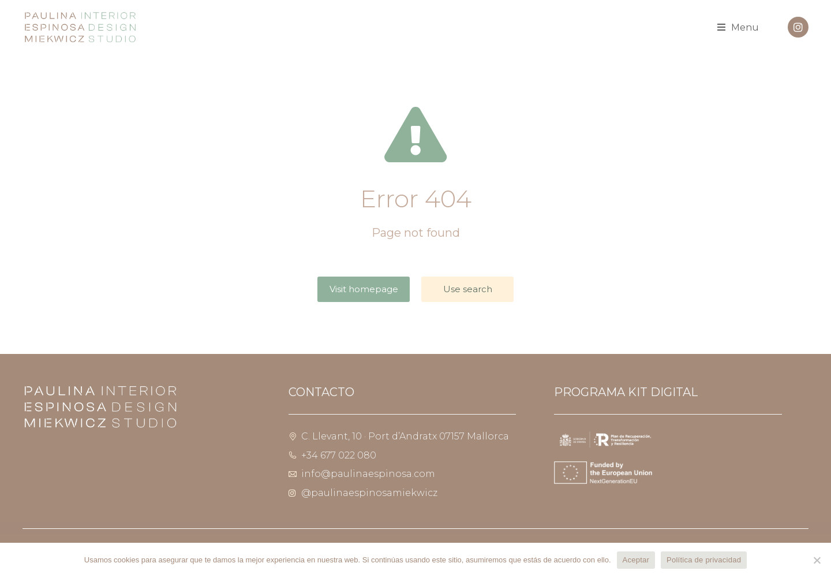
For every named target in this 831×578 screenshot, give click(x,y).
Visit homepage (364, 289)
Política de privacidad (704, 559)
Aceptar (636, 559)
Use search (467, 289)
